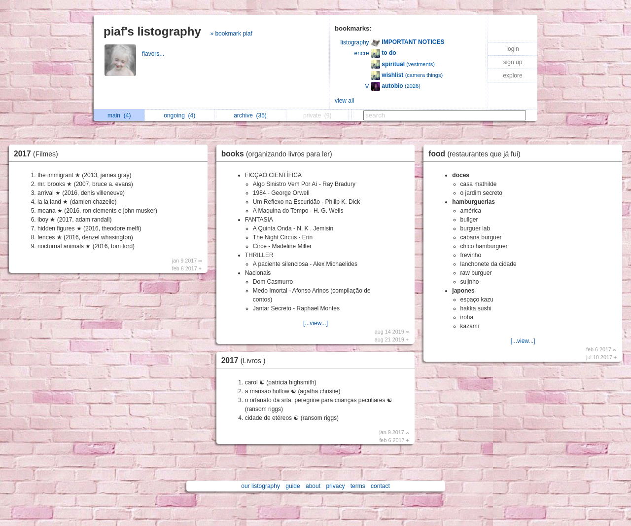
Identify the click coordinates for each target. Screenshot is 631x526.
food (476, 154)
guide (292, 486)
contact (380, 486)
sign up (513, 62)
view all (344, 100)
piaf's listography (152, 31)
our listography (260, 486)
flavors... (154, 53)
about (313, 486)
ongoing (179, 115)
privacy (335, 486)
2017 (38, 154)
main (119, 115)
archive (250, 115)
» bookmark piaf (231, 33)
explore (512, 75)
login (512, 48)
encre (361, 53)
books (279, 154)
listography (355, 42)
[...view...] (315, 323)
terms (358, 486)
